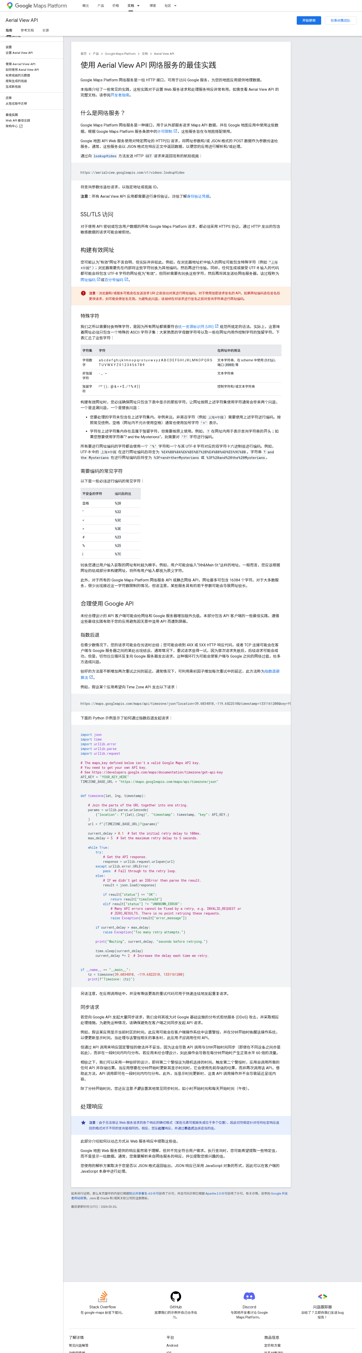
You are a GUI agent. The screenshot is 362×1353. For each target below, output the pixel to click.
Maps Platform (41, 6)
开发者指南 (120, 95)
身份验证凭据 (198, 196)
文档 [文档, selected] (130, 6)
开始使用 (309, 20)
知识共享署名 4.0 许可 (144, 1193)
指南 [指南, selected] (9, 30)
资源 (45, 30)
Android (172, 1345)
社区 (168, 6)
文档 (145, 53)
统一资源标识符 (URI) (196, 326)
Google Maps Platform (120, 53)
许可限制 (164, 131)
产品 (100, 6)
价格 (115, 6)
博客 (153, 6)
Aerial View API (22, 20)
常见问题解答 (79, 1345)
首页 (84, 53)
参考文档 (27, 30)
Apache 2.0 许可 (216, 1193)
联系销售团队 (340, 20)
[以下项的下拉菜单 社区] (176, 5)
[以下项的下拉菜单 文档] (139, 5)
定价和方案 (272, 1345)
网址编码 (88, 280)
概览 (85, 6)
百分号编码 (113, 280)
